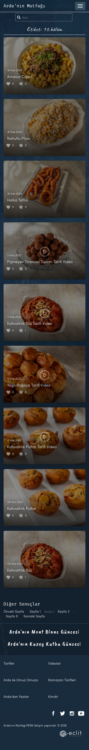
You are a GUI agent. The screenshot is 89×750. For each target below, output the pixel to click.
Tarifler (9, 663)
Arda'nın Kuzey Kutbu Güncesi (44, 643)
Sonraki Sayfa (34, 616)
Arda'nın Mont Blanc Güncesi (44, 631)
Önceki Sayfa (14, 611)
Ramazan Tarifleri (62, 680)
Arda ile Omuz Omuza (21, 680)
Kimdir (53, 696)
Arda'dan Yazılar (16, 696)
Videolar (54, 663)
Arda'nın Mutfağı (24, 6)
